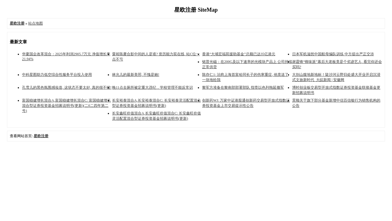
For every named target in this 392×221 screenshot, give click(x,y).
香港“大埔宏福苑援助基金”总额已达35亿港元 (238, 54)
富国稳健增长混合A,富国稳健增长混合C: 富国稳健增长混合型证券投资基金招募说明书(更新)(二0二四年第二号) (66, 105)
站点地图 (35, 23)
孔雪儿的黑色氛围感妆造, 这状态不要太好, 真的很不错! (66, 87)
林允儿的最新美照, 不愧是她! (135, 74)
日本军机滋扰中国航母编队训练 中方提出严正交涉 (333, 54)
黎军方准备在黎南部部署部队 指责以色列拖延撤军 (243, 87)
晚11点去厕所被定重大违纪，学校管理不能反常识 (152, 87)
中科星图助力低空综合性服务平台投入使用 (57, 74)
